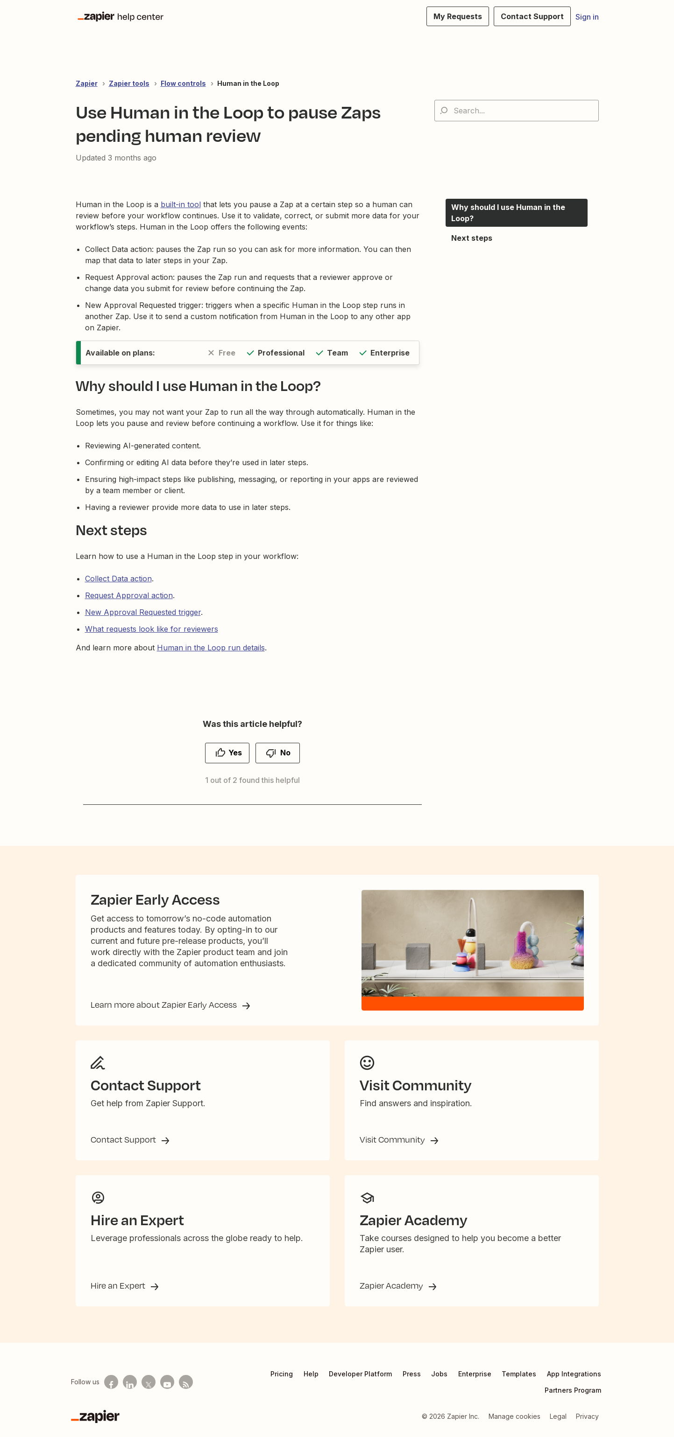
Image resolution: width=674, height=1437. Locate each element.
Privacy (587, 1416)
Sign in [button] (587, 16)
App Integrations (574, 1374)
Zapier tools (129, 83)
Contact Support (124, 1139)
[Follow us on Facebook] (111, 1382)
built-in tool (181, 204)
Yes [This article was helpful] (235, 752)
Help (311, 1374)
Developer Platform (360, 1374)
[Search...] (516, 110)
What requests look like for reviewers (151, 629)
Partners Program (573, 1390)
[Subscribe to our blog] (186, 1382)
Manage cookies (514, 1416)
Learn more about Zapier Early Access (165, 1004)
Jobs (439, 1374)
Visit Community (393, 1139)
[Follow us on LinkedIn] (130, 1382)
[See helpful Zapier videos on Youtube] (167, 1382)
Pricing (281, 1374)
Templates (519, 1374)
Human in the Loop (248, 83)
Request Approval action (129, 595)
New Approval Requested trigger (143, 612)
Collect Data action (118, 578)
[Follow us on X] (149, 1382)
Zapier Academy (392, 1285)
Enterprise (474, 1374)
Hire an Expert (119, 1285)
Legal (558, 1416)
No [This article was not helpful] (285, 752)
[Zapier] (95, 1416)
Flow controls (183, 83)
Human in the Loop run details (211, 647)
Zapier (87, 83)
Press (412, 1374)
